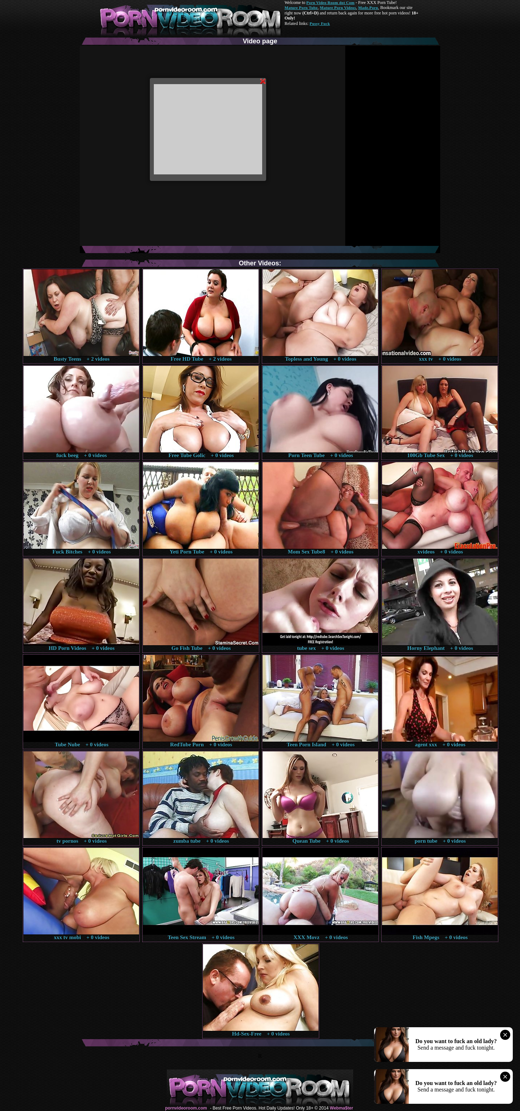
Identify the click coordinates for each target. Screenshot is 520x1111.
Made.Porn (368, 7)
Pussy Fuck (319, 23)
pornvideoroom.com (186, 1108)
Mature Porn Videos (338, 7)
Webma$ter (341, 1108)
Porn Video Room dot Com (330, 2)
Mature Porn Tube (301, 7)
